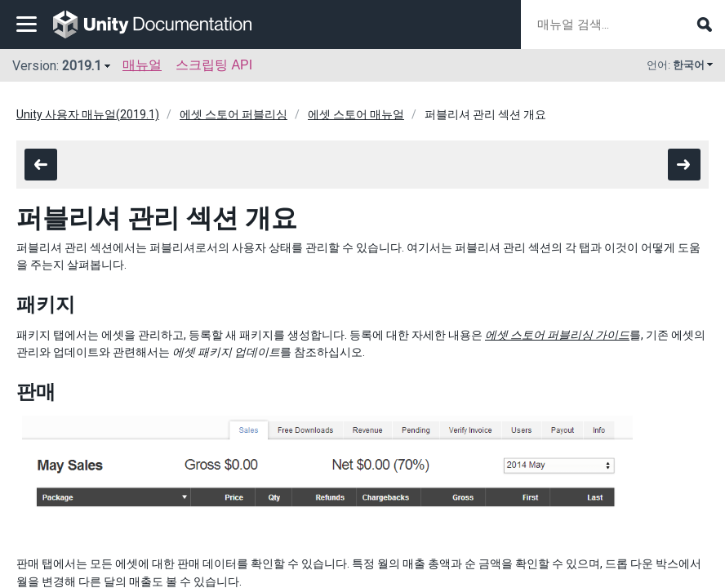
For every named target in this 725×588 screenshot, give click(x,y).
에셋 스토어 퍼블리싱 (233, 114)
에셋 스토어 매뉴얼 (356, 114)
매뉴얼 (142, 65)
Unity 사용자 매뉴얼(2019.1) (87, 114)
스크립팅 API (214, 65)
